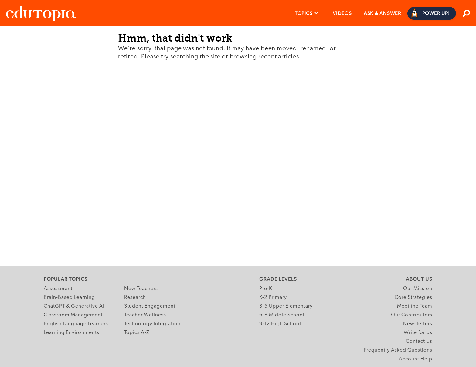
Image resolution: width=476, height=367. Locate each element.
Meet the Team (414, 306)
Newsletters (417, 323)
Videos (342, 13)
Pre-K (265, 288)
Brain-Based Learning (69, 297)
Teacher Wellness (145, 315)
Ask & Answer (382, 13)
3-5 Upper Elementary (286, 306)
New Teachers (141, 288)
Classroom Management (73, 315)
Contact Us (419, 341)
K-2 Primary (273, 297)
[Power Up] (431, 13)
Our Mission (417, 288)
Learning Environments (71, 332)
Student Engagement (149, 306)
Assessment (58, 288)
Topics (304, 13)
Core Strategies (413, 297)
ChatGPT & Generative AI (74, 306)
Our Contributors (411, 315)
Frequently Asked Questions (398, 350)
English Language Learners (76, 323)
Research (135, 297)
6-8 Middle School (281, 315)
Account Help (415, 359)
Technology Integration (152, 323)
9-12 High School (280, 323)
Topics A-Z (136, 332)
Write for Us (418, 332)
